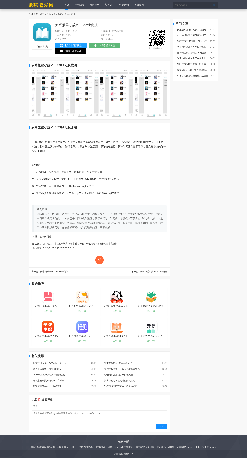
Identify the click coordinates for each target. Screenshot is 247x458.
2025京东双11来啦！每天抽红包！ (50, 374)
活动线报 (79, 4)
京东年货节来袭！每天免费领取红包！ (123, 369)
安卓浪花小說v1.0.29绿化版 (153, 271)
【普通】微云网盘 (70, 52)
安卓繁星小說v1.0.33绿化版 (76, 25)
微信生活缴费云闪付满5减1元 (47, 369)
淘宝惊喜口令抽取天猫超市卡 (47, 386)
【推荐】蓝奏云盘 (104, 46)
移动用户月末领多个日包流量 (118, 374)
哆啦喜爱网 (73, 243)
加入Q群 (109, 4)
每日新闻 (139, 4)
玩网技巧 (94, 4)
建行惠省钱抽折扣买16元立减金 (48, 380)
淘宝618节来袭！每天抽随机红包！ (194, 70)
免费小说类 (63, 14)
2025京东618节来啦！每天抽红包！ (121, 386)
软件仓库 (51, 14)
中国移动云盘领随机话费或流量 (192, 75)
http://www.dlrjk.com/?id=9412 (58, 247)
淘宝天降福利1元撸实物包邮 (118, 363)
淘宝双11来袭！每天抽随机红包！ (49, 363)
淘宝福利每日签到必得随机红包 (119, 380)
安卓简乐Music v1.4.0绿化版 (54, 271)
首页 (66, 4)
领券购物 (124, 4)
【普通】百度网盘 (71, 45)
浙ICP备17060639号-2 (123, 454)
